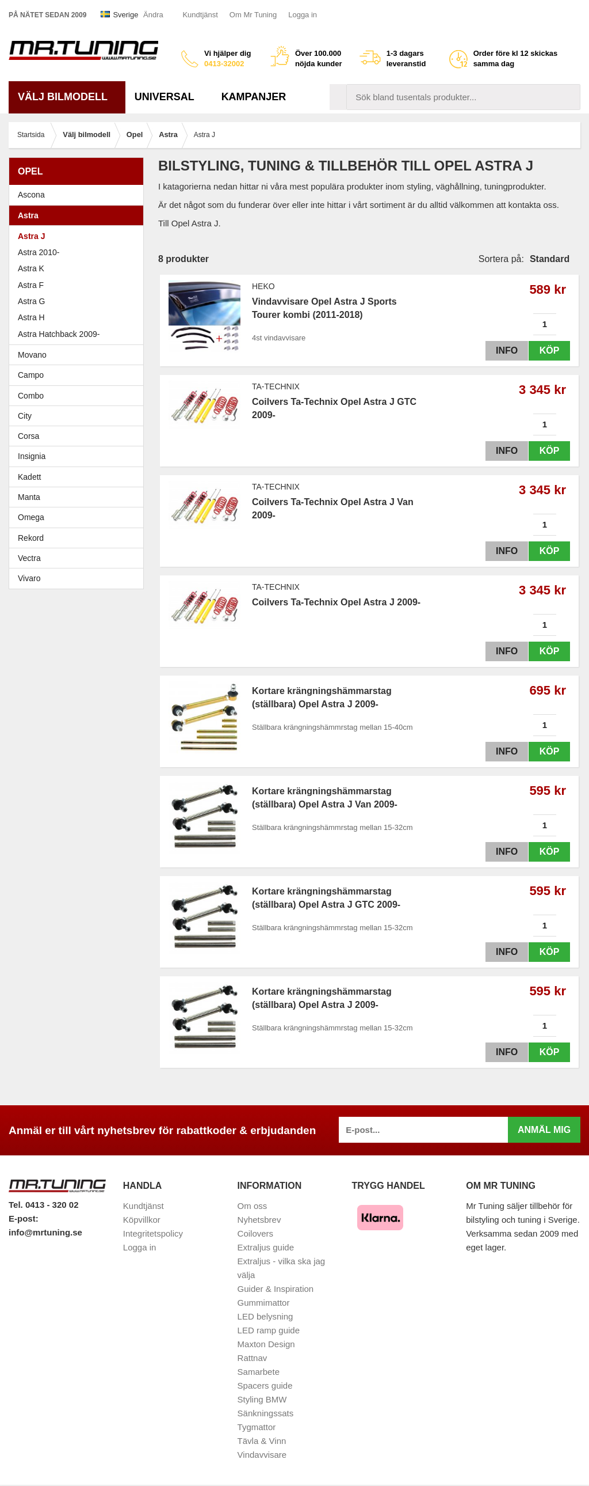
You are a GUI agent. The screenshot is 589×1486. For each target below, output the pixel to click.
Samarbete (259, 1372)
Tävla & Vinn (262, 1441)
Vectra (79, 558)
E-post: (24, 1218)
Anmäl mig (544, 1130)
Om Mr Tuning (253, 14)
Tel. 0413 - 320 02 (43, 1205)
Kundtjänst (199, 14)
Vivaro (29, 578)
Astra (79, 215)
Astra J (31, 236)
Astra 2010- (38, 252)
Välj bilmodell (67, 97)
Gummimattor (264, 1302)
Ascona (79, 194)
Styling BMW (262, 1399)
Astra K (31, 268)
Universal (169, 97)
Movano (32, 354)
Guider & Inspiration (276, 1289)
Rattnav (252, 1358)
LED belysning (265, 1316)
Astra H (79, 317)
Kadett (79, 477)
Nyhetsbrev (259, 1220)
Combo (31, 395)
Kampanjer (253, 97)
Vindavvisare (262, 1455)
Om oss (252, 1206)
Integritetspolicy (153, 1233)
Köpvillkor (141, 1220)
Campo (31, 375)
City (25, 415)
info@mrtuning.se (45, 1232)
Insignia (79, 456)
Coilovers (256, 1233)
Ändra (153, 14)
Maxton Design (266, 1344)
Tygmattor (257, 1427)
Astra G (79, 301)
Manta (79, 497)
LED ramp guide (269, 1330)
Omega (79, 517)
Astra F (79, 285)
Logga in (302, 14)
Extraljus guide (266, 1247)
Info (504, 350)
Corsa (79, 436)
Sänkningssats (266, 1413)
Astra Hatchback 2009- (59, 334)
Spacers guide (265, 1385)
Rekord (79, 538)
